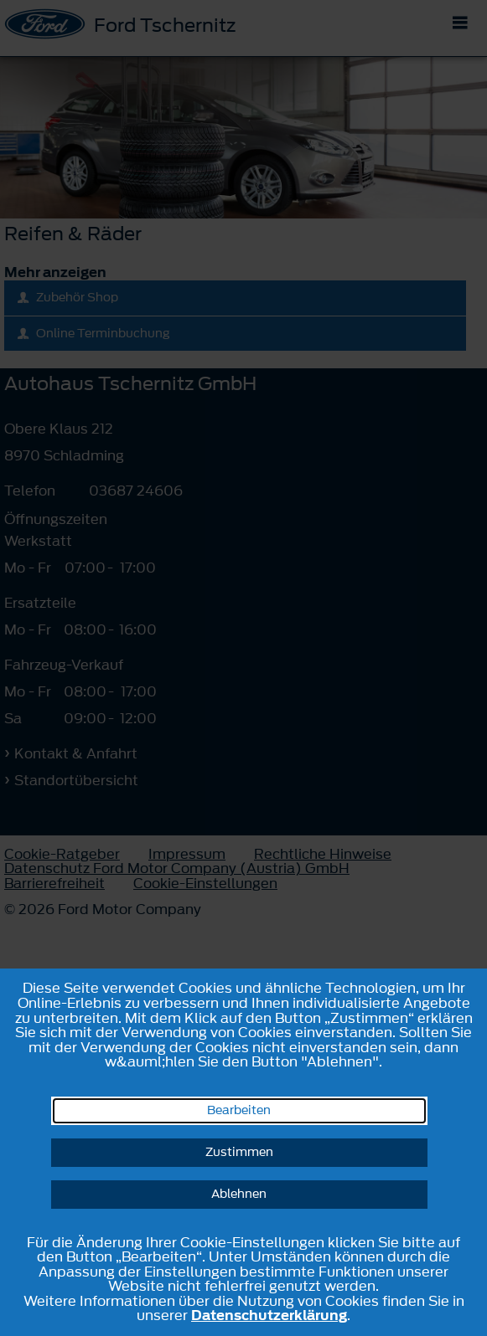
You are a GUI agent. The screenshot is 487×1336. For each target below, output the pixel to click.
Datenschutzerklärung (269, 1315)
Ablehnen (239, 1194)
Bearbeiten (239, 1110)
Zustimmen (239, 1152)
